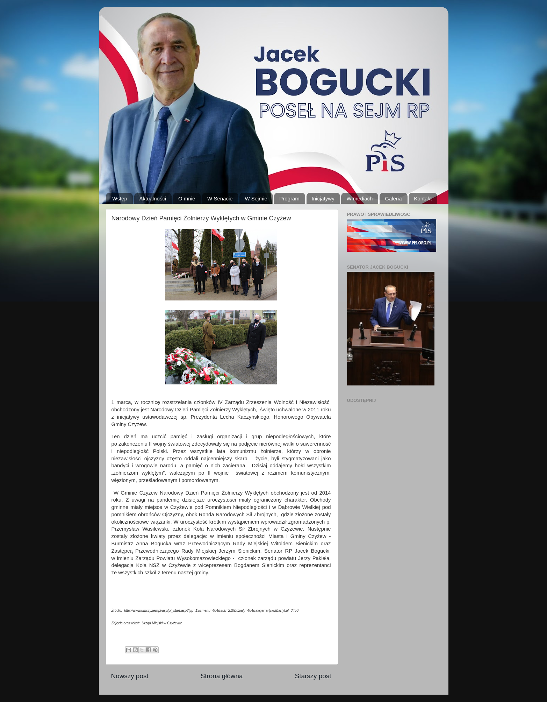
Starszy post (313, 676)
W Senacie (220, 198)
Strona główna (222, 676)
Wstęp (119, 198)
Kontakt (423, 198)
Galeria (393, 198)
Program (289, 198)
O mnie (186, 198)
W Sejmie (256, 198)
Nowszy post (130, 676)
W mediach (359, 198)
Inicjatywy (323, 198)
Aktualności (152, 198)
